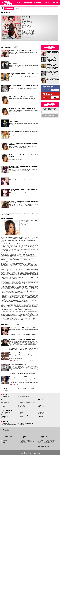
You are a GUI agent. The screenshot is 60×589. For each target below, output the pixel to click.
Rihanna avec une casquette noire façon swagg (22, 339)
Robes (21, 399)
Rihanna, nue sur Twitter (16, 353)
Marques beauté (5, 423)
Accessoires (22, 405)
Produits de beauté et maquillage (8, 424)
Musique (17, 8)
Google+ (5, 444)
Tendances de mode (24, 396)
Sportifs (21, 416)
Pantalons (3, 399)
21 (37, 213)
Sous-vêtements (5, 402)
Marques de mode (5, 396)
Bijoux (2, 405)
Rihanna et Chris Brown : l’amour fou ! (19, 178)
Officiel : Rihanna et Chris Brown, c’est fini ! (21, 96)
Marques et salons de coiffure (26, 423)
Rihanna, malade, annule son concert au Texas (22, 108)
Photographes (4, 416)
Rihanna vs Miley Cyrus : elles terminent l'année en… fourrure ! (51, 59)
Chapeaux (40, 405)
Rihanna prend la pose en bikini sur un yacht (21, 377)
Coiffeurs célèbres (42, 412)
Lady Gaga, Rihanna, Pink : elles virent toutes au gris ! (52, 73)
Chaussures (22, 406)
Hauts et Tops (23, 401)
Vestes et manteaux (42, 401)
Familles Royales (42, 413)
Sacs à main (41, 406)
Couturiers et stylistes (6, 412)
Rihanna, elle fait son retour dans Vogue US (21, 50)
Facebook (5, 440)
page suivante (5, 214)
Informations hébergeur (43, 446)
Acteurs (21, 412)
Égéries (3, 415)
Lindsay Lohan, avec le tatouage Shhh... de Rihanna (23, 327)
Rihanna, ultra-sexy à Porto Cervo (18, 364)
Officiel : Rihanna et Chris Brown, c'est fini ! (52, 79)
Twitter (4, 442)
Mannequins (4, 413)
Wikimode (9, 8)
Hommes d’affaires (42, 415)
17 (37, 388)
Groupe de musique (24, 415)
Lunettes (3, 406)
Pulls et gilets (41, 399)
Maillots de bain (4, 401)
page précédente (15, 388)
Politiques (40, 416)
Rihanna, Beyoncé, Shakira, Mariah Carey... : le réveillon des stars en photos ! (23, 74)
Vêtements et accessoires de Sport (28, 402)
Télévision (22, 413)
